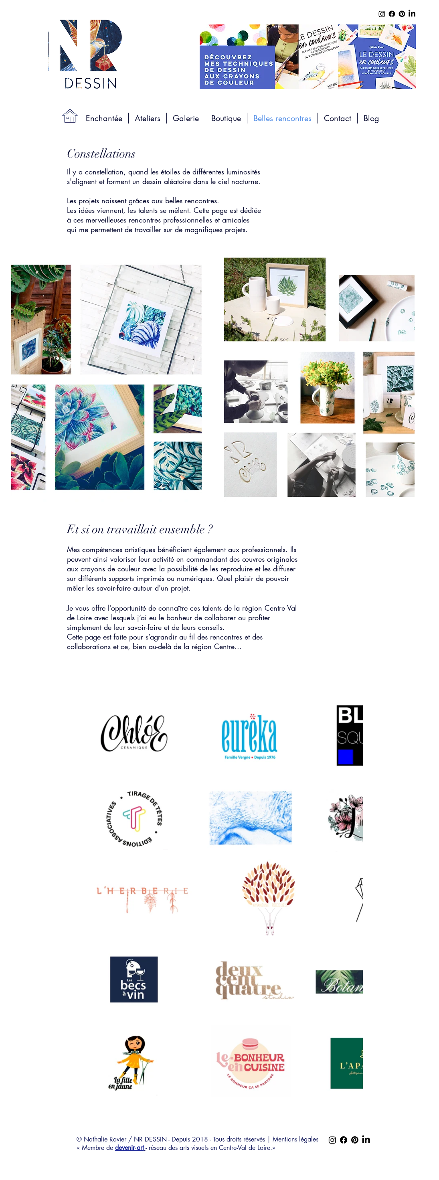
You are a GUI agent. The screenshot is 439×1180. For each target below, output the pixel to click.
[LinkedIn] (412, 14)
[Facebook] (392, 14)
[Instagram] (382, 14)
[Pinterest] (402, 14)
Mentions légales (295, 1139)
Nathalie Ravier (105, 1139)
